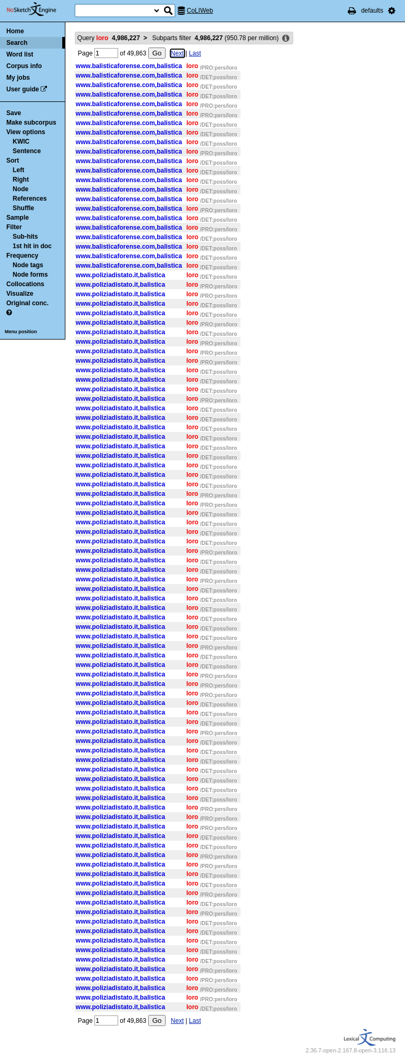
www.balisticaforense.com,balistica (129, 66)
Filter (14, 227)
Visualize (19, 293)
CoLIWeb (200, 10)
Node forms (30, 274)
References (30, 198)
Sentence (27, 151)
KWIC (21, 141)
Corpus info (24, 66)
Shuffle (23, 208)
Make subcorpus (31, 122)
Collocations (25, 284)
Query (109, 38)
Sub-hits (25, 236)
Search (16, 42)
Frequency (22, 255)
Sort (12, 160)
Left (18, 170)
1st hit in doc (32, 246)
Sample (17, 217)
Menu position (21, 331)
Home (15, 31)
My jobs (18, 77)
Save (13, 113)
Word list (19, 54)
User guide (22, 89)
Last (195, 53)
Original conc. (27, 303)
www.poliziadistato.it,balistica (121, 275)
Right (21, 179)
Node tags (28, 265)
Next (177, 53)
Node (20, 189)
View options (25, 132)
